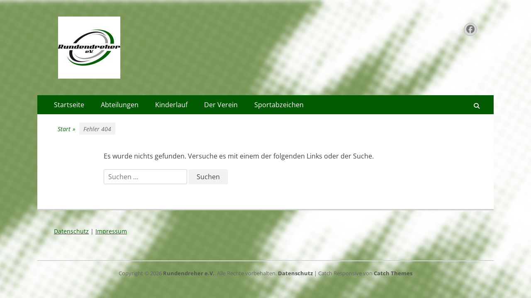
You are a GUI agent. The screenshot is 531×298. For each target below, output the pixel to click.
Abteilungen (120, 104)
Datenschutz (71, 231)
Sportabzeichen (279, 104)
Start (67, 129)
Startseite (69, 104)
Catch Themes (393, 273)
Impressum (111, 231)
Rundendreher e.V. (188, 273)
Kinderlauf (171, 104)
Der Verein (221, 104)
